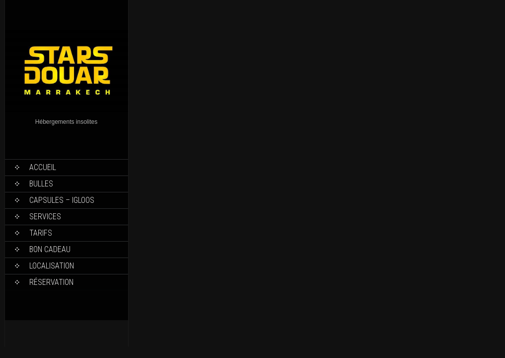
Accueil (42, 167)
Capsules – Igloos (61, 200)
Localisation (51, 265)
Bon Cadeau (50, 249)
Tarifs (40, 233)
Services (45, 216)
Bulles (41, 183)
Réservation (51, 282)
